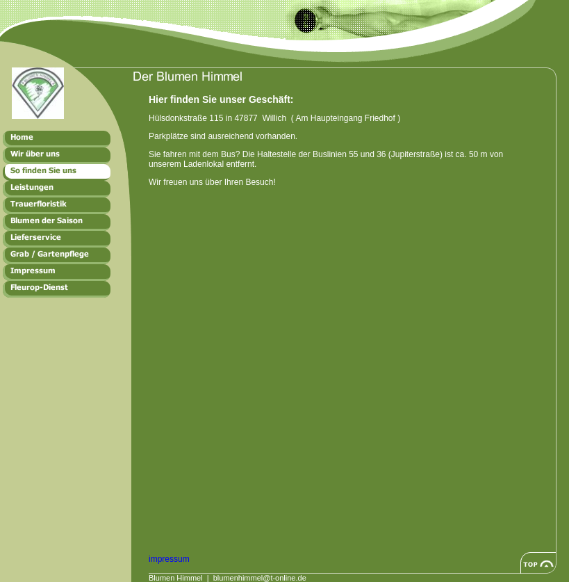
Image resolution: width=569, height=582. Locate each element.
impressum (169, 559)
